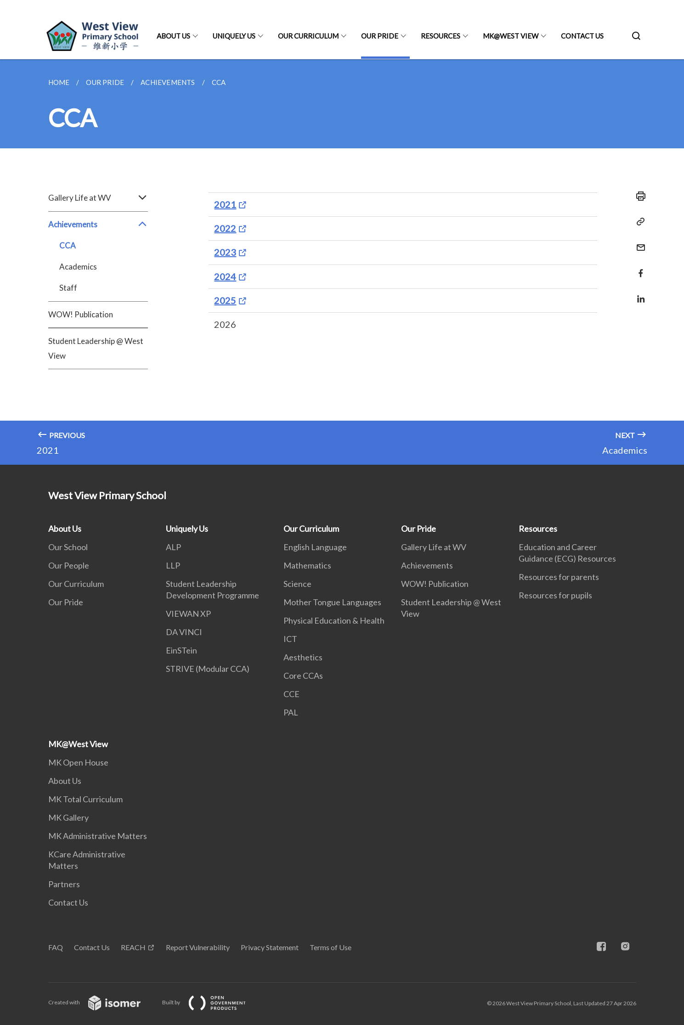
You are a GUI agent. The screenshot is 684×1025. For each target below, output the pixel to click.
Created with (101, 1002)
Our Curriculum (308, 36)
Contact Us (582, 36)
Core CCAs (303, 675)
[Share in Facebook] (638, 267)
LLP (173, 565)
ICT (290, 639)
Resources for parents (559, 577)
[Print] (638, 196)
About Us (173, 36)
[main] (342, 262)
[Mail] (638, 241)
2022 (225, 228)
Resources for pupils (555, 595)
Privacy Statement (270, 947)
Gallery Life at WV (98, 198)
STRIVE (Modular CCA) (207, 669)
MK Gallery (68, 817)
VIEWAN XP (188, 613)
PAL (290, 712)
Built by (211, 1002)
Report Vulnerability (198, 947)
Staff (68, 288)
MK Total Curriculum (85, 799)
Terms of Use (330, 947)
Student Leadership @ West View (95, 348)
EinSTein (181, 650)
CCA (67, 245)
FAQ (55, 947)
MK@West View (510, 36)
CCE (291, 694)
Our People (68, 565)
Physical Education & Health (333, 620)
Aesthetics (302, 657)
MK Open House (78, 762)
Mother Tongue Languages (332, 602)
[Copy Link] (638, 222)
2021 (225, 204)
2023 (225, 252)
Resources (440, 36)
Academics (78, 266)
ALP (173, 547)
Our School (68, 547)
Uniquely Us (234, 36)
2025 (225, 300)
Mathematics (307, 565)
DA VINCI (184, 632)
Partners (64, 884)
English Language (315, 547)
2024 (225, 276)
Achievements (98, 224)
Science (297, 584)
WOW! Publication (80, 314)
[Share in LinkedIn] (638, 293)
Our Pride (379, 36)
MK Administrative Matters (97, 836)
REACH (133, 947)
